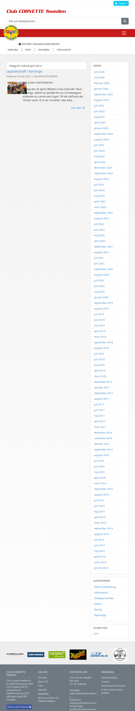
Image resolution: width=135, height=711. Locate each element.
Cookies (105, 681)
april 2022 (99, 241)
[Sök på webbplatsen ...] (63, 21)
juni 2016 (99, 466)
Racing (98, 609)
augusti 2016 (101, 455)
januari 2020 (101, 297)
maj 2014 (99, 551)
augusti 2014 (101, 534)
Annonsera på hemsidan (113, 685)
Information (101, 592)
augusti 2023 (101, 179)
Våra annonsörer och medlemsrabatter (48, 699)
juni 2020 (99, 286)
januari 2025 (101, 128)
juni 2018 (99, 359)
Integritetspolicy (109, 677)
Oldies (97, 603)
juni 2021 (99, 263)
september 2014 (103, 528)
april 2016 (99, 477)
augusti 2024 (101, 139)
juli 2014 (99, 539)
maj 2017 (99, 415)
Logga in (121, 3)
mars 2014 (100, 562)
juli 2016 (99, 460)
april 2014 (99, 556)
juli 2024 (99, 145)
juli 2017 (99, 404)
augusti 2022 (101, 218)
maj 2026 (99, 77)
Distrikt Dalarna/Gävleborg (38, 44)
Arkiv (40, 685)
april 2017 (99, 421)
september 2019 (103, 303)
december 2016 (103, 432)
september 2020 (103, 269)
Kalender (42, 689)
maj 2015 (99, 511)
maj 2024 (99, 156)
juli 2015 (99, 500)
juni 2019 (99, 320)
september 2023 (103, 173)
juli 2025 (99, 105)
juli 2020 (99, 280)
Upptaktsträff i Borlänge (24, 71)
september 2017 (103, 393)
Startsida (42, 677)
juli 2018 (99, 353)
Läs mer (78, 108)
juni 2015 (99, 506)
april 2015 (99, 517)
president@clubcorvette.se (83, 709)
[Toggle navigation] (124, 33)
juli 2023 (99, 184)
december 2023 (103, 167)
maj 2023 (99, 195)
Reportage (100, 615)
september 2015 (103, 489)
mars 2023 (100, 207)
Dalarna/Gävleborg (105, 587)
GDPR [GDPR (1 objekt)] (96, 633)
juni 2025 (99, 111)
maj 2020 (99, 291)
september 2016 (103, 449)
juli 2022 (99, 224)
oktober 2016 (101, 444)
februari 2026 (102, 83)
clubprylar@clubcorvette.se (83, 702)
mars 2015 (100, 522)
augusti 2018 (101, 348)
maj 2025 (99, 117)
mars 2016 (100, 483)
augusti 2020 (101, 274)
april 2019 (99, 331)
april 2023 (99, 201)
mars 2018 (100, 376)
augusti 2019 (101, 308)
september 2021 (103, 246)
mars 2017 (100, 427)
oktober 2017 (101, 387)
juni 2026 (99, 71)
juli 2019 (99, 314)
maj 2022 (99, 235)
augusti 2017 (101, 398)
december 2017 (103, 382)
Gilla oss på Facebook (19, 706)
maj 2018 (99, 365)
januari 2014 (101, 568)
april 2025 (99, 122)
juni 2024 (99, 150)
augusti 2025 (101, 100)
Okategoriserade (103, 598)
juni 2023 (99, 190)
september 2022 (103, 212)
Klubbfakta (43, 693)
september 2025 (103, 94)
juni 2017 (99, 410)
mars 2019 (100, 336)
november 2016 (103, 438)
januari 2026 (101, 88)
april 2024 (99, 162)
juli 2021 (99, 257)
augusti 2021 (101, 252)
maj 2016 (99, 472)
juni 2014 (99, 545)
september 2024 (103, 133)
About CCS (43, 681)
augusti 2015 (101, 494)
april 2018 (99, 370)
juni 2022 (99, 229)
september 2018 (103, 342)
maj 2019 (99, 325)
